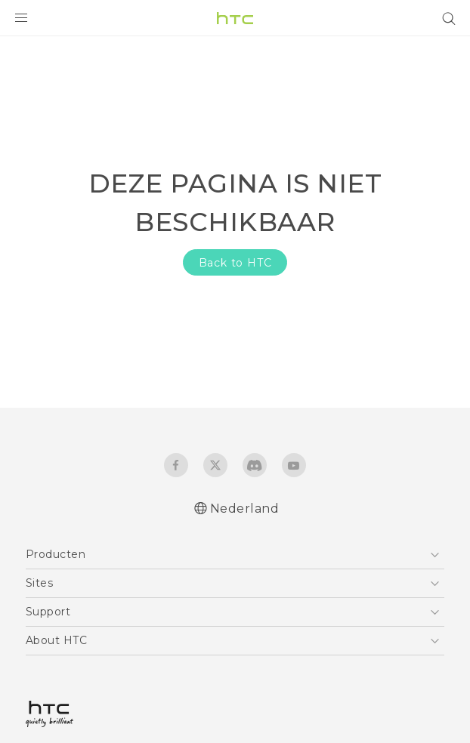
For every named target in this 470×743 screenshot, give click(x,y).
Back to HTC (235, 263)
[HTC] (235, 18)
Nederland (245, 508)
